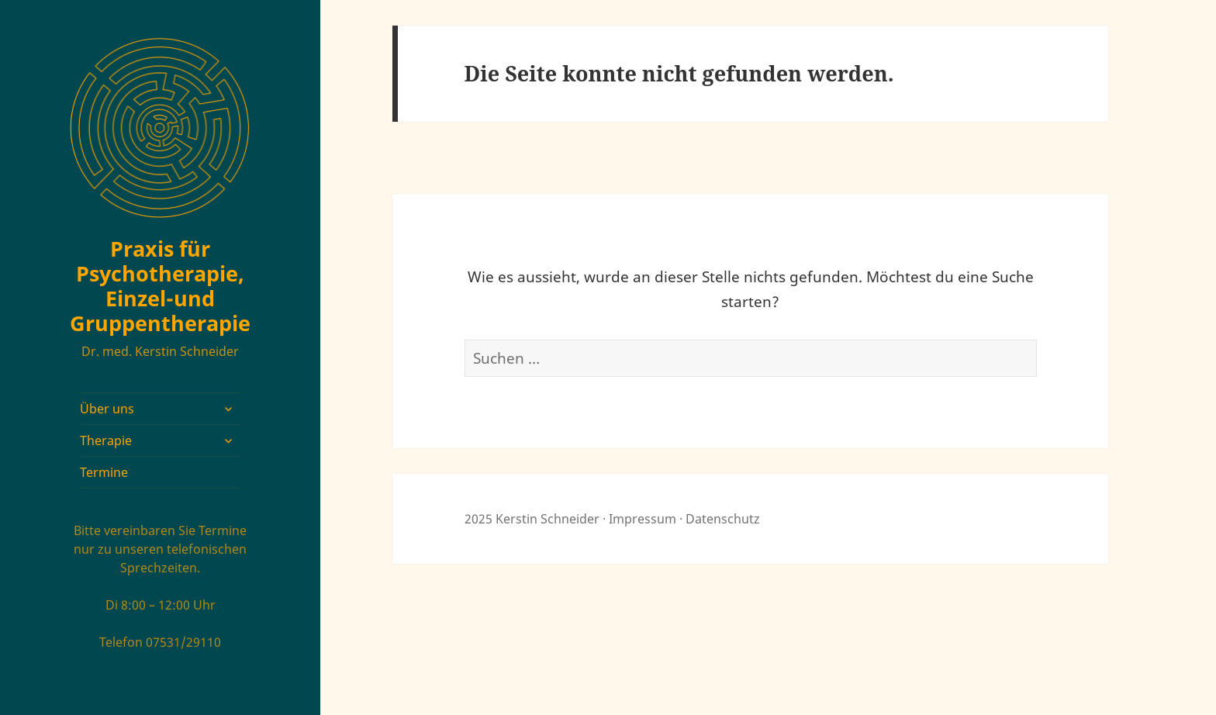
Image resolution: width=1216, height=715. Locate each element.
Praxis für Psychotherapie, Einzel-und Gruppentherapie (160, 285)
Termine (104, 472)
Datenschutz (723, 518)
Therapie (106, 440)
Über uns (107, 408)
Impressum (642, 518)
